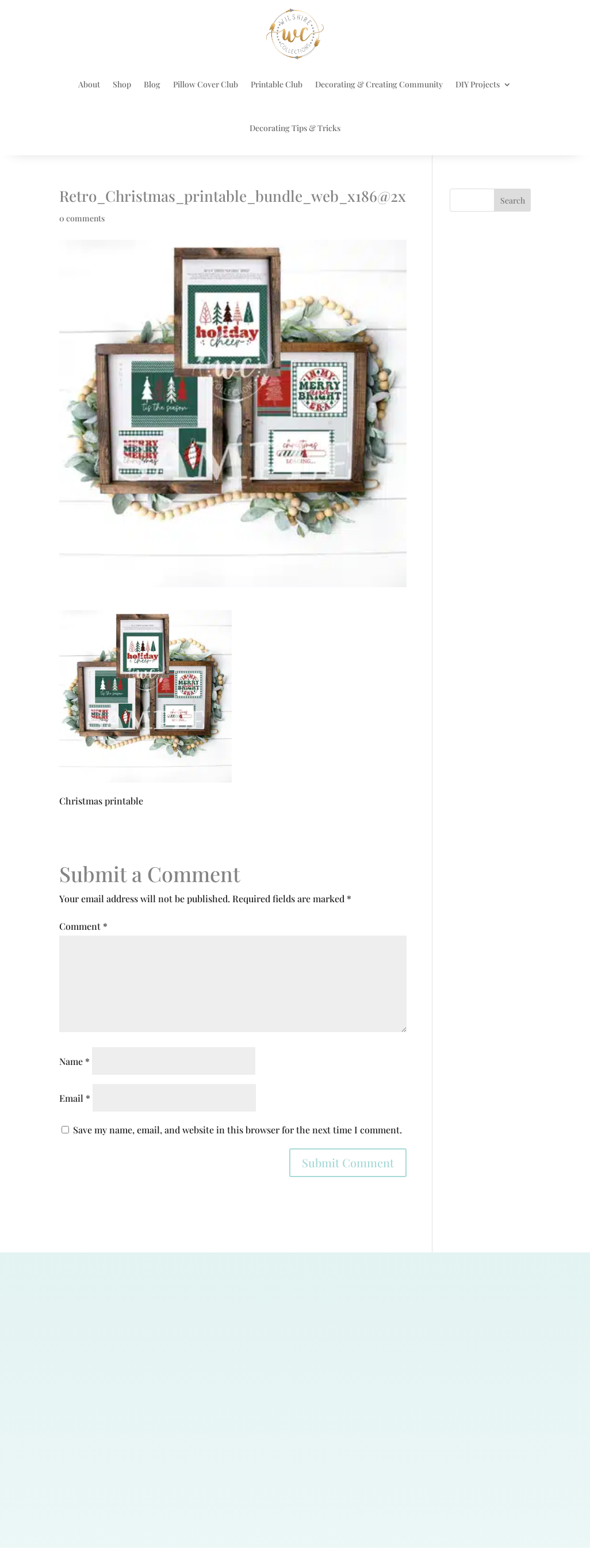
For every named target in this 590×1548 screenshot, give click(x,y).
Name (74, 1061)
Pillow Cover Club (205, 84)
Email (74, 1098)
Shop (122, 84)
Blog (152, 84)
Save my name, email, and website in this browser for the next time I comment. (237, 1130)
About (89, 84)
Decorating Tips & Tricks (295, 127)
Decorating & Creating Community (379, 84)
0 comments (82, 218)
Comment (83, 926)
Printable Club (276, 84)
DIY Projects (477, 84)
